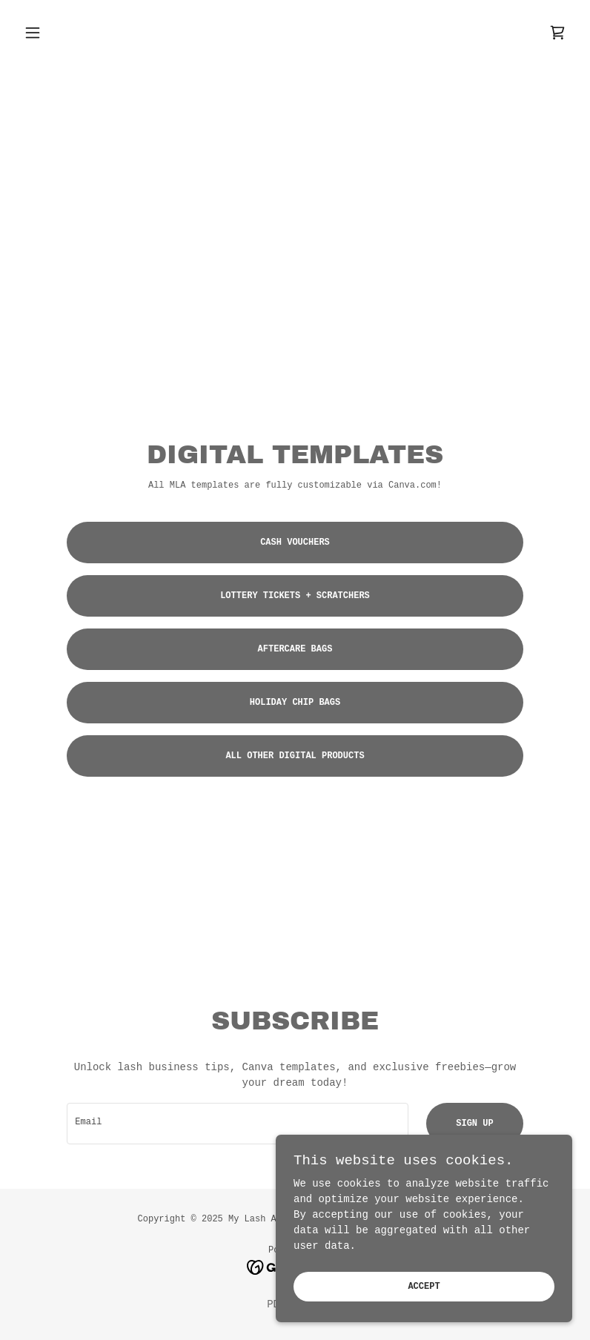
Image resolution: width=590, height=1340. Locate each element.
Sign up (474, 1123)
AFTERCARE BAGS (295, 649)
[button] (59, 32)
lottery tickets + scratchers (295, 596)
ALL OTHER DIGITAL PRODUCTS (294, 756)
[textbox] (237, 1123)
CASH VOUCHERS (295, 542)
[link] (557, 32)
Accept (424, 1307)
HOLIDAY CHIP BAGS (295, 702)
